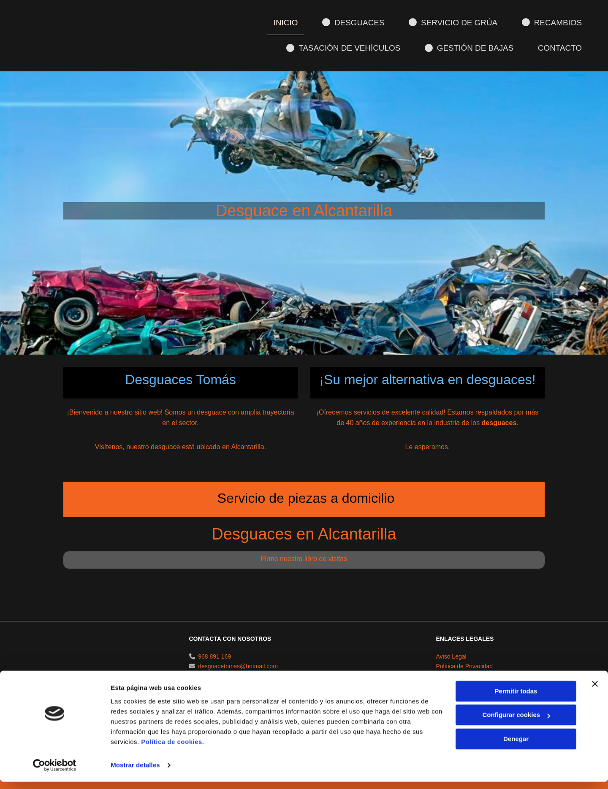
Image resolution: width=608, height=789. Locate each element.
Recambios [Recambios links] (553, 22)
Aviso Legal (451, 674)
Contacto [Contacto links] (561, 47)
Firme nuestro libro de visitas (304, 576)
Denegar (516, 746)
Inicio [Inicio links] (289, 22)
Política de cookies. (172, 749)
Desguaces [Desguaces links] (357, 22)
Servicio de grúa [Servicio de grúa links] (455, 22)
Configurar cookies (516, 722)
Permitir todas (516, 698)
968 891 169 (214, 674)
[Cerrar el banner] (595, 691)
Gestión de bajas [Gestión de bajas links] (471, 47)
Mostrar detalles (135, 772)
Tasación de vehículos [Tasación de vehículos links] (348, 47)
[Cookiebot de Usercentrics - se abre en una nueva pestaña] (55, 772)
